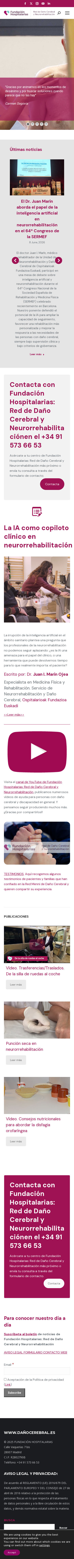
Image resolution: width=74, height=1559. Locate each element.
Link (8, 1384)
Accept (12, 1552)
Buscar (63, 1527)
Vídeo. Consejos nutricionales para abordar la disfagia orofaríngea (33, 1124)
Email (9, 1365)
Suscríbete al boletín (20, 1334)
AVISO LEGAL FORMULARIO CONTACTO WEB (35, 1352)
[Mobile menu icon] (67, 13)
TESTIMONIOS (14, 874)
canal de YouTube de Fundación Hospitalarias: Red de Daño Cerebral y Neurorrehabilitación (33, 787)
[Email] (37, 1371)
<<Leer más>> (14, 715)
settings (44, 1545)
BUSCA (9, 1520)
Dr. (47, 674)
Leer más (16, 984)
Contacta (52, 484)
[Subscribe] (14, 1392)
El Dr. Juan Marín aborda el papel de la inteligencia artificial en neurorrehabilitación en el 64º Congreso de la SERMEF (37, 219)
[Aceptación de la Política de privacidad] (5, 1379)
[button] (15, 260)
